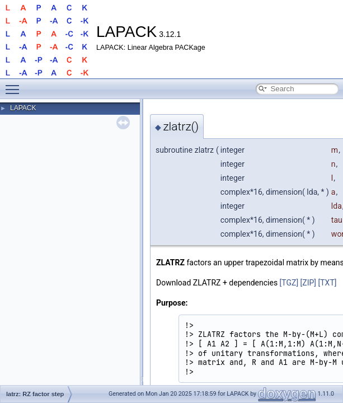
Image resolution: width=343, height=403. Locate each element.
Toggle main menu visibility (15, 84)
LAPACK (23, 108)
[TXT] (327, 282)
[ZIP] (308, 282)
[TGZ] (289, 282)
